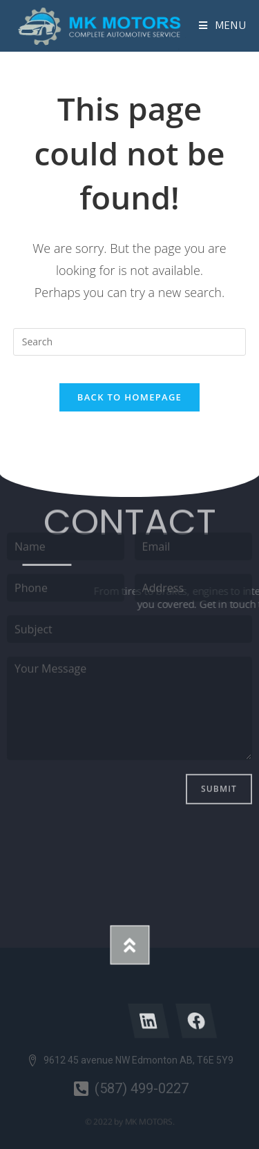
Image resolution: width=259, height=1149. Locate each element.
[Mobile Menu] (223, 25)
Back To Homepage (129, 397)
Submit (219, 716)
